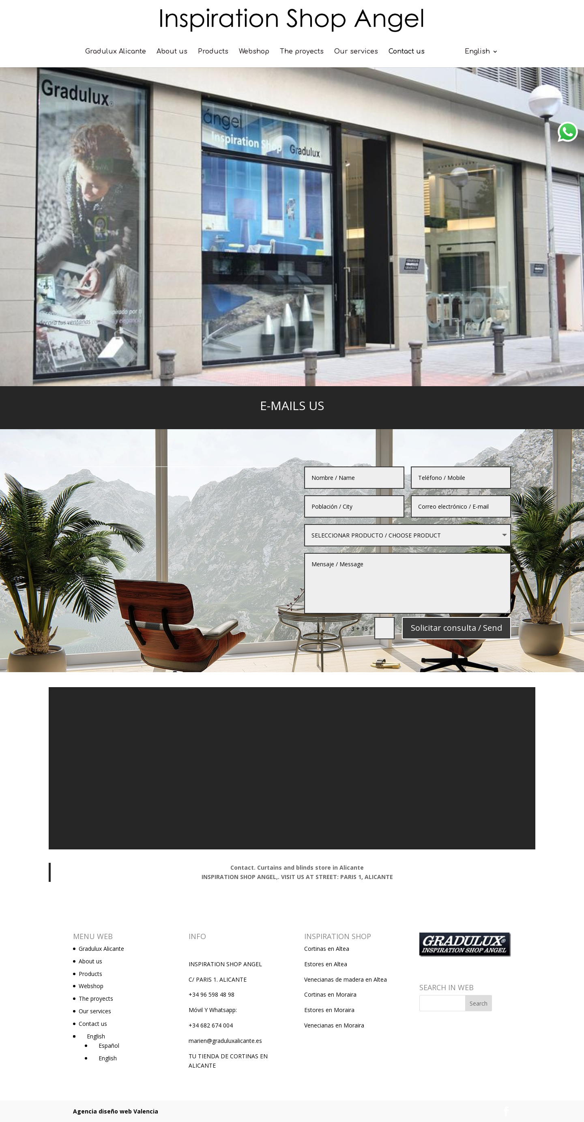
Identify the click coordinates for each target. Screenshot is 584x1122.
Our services (356, 52)
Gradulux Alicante (115, 52)
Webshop (254, 52)
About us (172, 52)
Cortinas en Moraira (330, 994)
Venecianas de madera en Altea (345, 979)
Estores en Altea (325, 964)
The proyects (302, 52)
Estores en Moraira (329, 1010)
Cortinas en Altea (326, 948)
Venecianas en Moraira (334, 1025)
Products (213, 52)
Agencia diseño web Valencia (115, 1111)
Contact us (407, 52)
